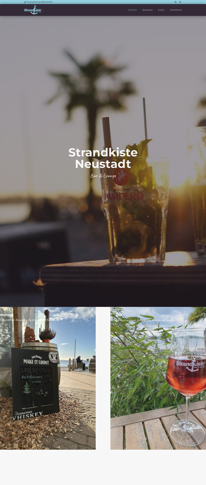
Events (161, 10)
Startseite (132, 10)
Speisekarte (147, 10)
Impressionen (176, 10)
